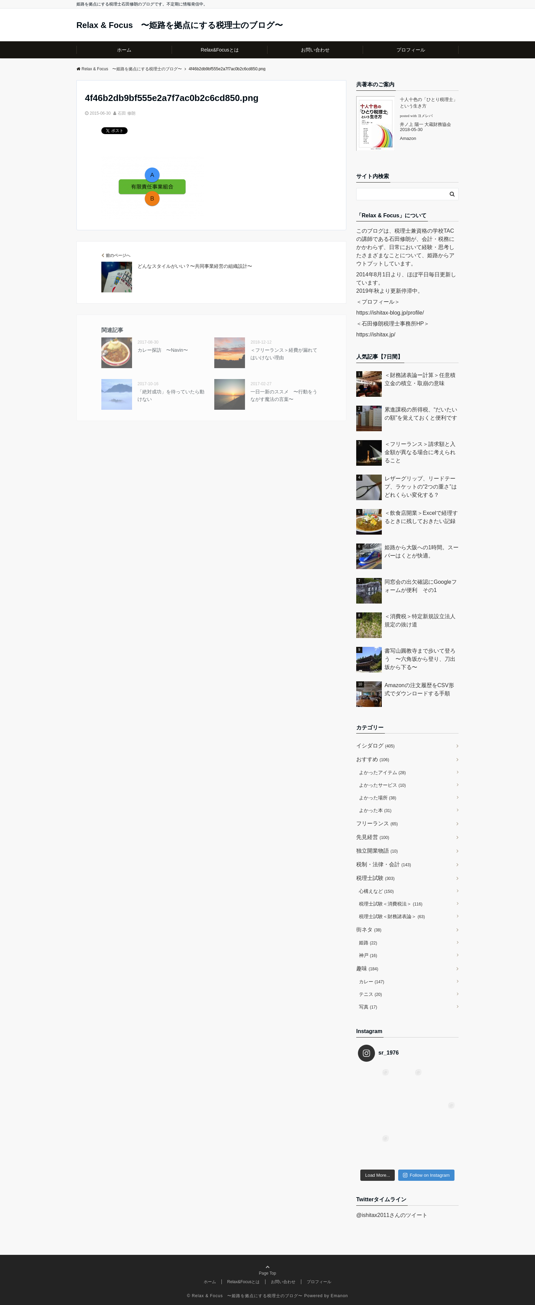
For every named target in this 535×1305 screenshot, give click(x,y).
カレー (371, 981)
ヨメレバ (425, 116)
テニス (370, 994)
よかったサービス (382, 785)
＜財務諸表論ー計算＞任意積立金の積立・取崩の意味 (420, 379)
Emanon (339, 1295)
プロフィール (410, 50)
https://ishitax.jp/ (375, 334)
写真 (368, 1007)
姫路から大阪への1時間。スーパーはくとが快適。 (422, 552)
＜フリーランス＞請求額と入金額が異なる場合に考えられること (420, 452)
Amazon (408, 138)
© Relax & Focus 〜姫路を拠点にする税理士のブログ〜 (245, 1295)
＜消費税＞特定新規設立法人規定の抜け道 (420, 620)
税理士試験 (375, 878)
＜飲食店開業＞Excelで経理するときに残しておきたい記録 (421, 517)
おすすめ (372, 759)
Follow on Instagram (426, 1175)
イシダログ (375, 746)
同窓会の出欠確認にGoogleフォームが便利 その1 (421, 586)
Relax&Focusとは (219, 50)
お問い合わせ (315, 50)
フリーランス (377, 823)
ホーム (124, 50)
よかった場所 (377, 797)
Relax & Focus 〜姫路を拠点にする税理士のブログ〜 (179, 25)
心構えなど (376, 891)
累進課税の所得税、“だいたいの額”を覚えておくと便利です (421, 414)
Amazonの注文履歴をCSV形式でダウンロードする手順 (419, 689)
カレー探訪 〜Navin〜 (163, 350)
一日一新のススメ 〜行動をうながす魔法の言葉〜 (283, 395)
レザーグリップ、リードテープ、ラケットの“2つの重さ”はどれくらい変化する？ (421, 487)
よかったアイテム (382, 772)
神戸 (368, 955)
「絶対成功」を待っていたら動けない (171, 395)
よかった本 (375, 810)
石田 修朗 (126, 113)
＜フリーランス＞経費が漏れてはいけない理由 (283, 353)
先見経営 (372, 837)
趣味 (367, 968)
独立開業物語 (377, 851)
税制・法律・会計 (383, 864)
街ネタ (368, 929)
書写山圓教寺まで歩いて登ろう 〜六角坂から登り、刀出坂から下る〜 (420, 659)
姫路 (368, 942)
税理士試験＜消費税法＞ (390, 904)
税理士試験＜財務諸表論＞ (392, 916)
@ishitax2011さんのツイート (392, 1215)
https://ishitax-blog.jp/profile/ (390, 313)
